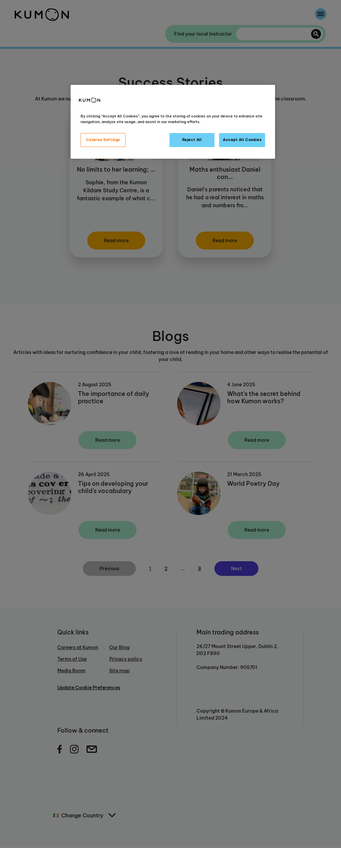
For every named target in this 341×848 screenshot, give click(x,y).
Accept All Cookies (242, 139)
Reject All (192, 139)
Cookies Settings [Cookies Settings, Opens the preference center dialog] (103, 139)
